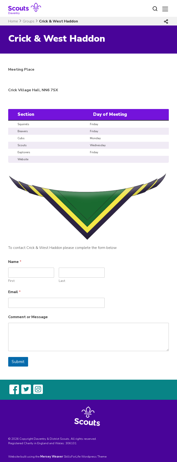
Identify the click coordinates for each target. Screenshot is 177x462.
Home (13, 21)
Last (62, 281)
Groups (28, 21)
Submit (18, 361)
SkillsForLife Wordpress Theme (85, 457)
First (11, 281)
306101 (71, 443)
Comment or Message (28, 317)
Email (14, 292)
